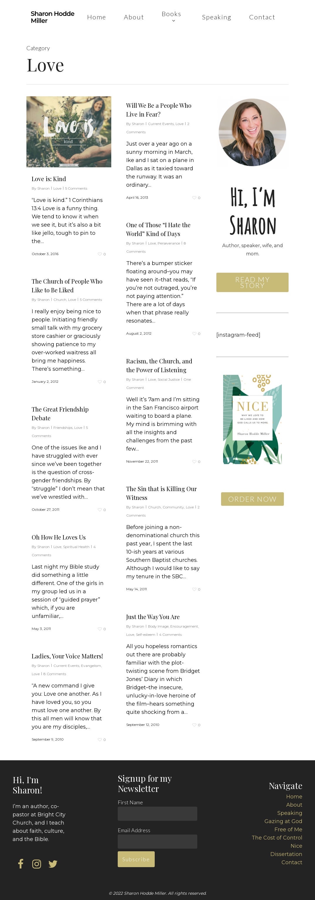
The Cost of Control (277, 838)
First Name (130, 802)
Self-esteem (145, 643)
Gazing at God (283, 821)
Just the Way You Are (153, 625)
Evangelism (91, 667)
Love (57, 188)
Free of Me (288, 829)
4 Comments (170, 643)
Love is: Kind (49, 179)
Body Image (158, 634)
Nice (296, 846)
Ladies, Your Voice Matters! (67, 658)
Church (59, 301)
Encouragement (184, 634)
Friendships (63, 429)
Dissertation (286, 854)
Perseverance (169, 251)
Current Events (161, 124)
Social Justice (169, 387)
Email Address (134, 830)
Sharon (43, 188)
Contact (292, 862)
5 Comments (76, 188)
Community (173, 515)
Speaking (289, 813)
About (294, 805)
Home (294, 796)
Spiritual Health (76, 549)
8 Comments (54, 676)
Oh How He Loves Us (59, 539)
